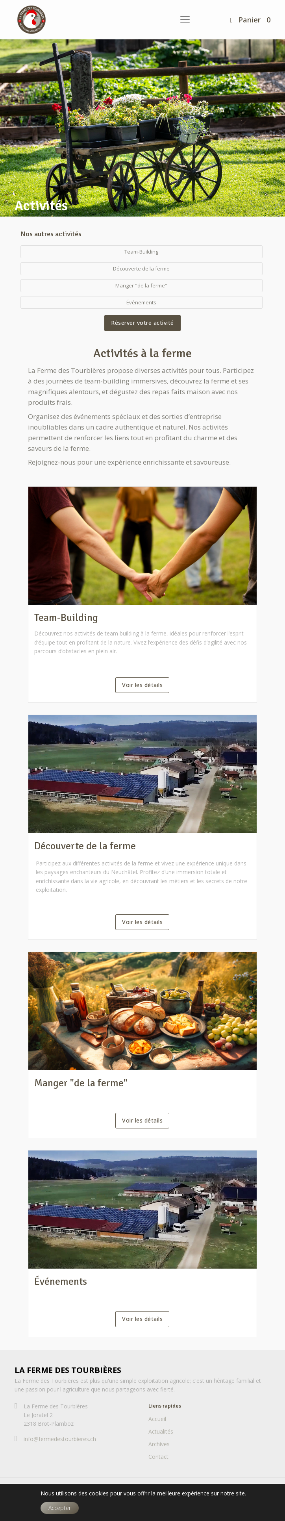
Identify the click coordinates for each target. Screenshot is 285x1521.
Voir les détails (142, 685)
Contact (158, 1456)
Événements (60, 1281)
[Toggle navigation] (185, 20)
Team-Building (66, 618)
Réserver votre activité (142, 322)
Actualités (160, 1431)
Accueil (157, 1419)
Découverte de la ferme (85, 846)
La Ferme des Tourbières (68, 1370)
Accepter (59, 1508)
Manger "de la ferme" (81, 1083)
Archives (159, 1444)
